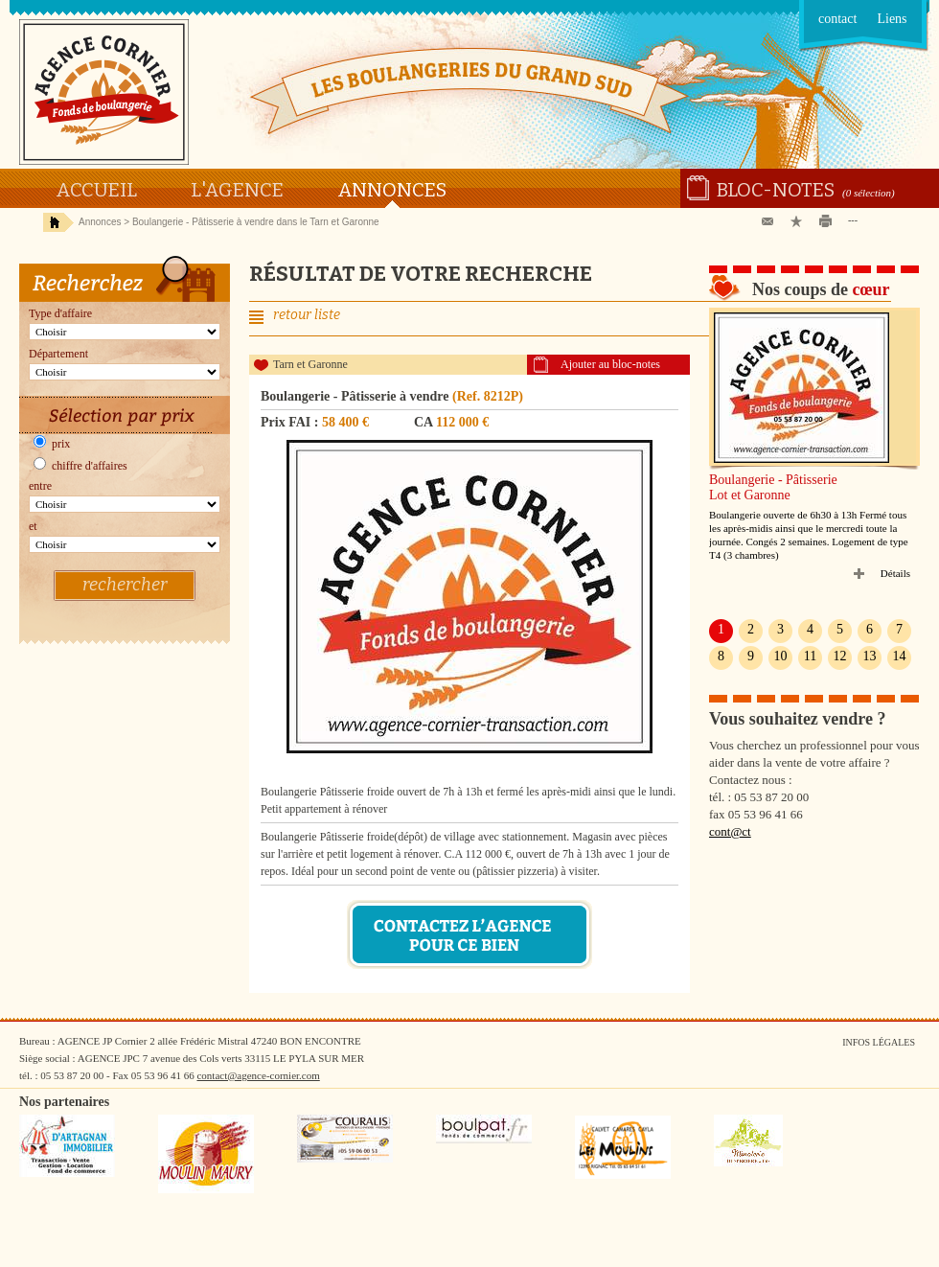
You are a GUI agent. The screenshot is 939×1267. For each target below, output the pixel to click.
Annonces (392, 189)
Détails (895, 573)
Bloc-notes (776, 189)
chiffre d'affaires (80, 465)
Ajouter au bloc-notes (610, 364)
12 (840, 656)
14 (899, 656)
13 (870, 656)
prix (52, 443)
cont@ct (730, 831)
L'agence (237, 189)
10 (781, 656)
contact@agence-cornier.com (257, 1075)
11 (810, 656)
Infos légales (878, 1042)
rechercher (124, 584)
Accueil (96, 189)
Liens (891, 19)
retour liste (306, 315)
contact (837, 19)
